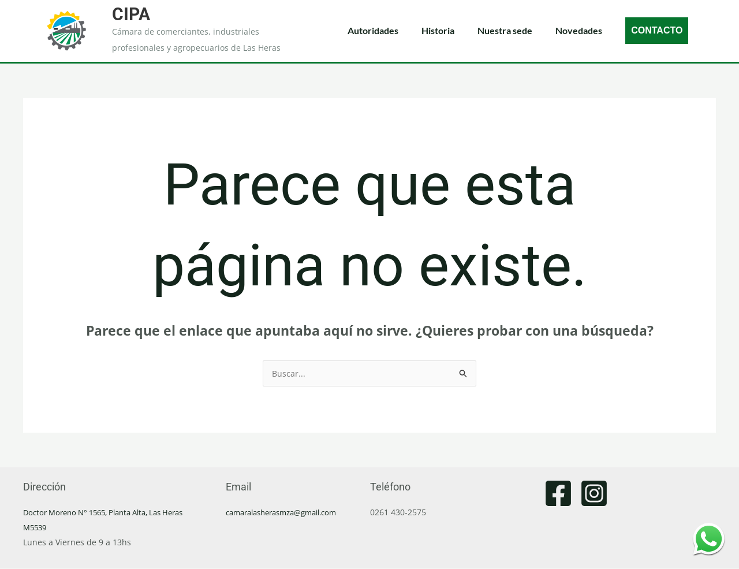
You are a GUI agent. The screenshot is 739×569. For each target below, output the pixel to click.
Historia (437, 30)
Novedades (578, 30)
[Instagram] (594, 493)
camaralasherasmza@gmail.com (288, 512)
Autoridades (373, 30)
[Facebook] (558, 493)
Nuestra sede (504, 30)
